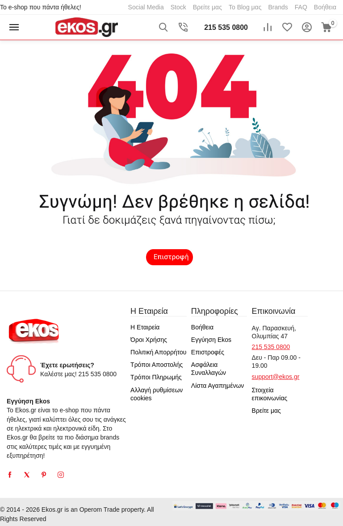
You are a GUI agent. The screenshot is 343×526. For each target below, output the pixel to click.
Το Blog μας (245, 7)
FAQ (301, 7)
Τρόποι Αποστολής (156, 364)
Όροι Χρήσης (148, 339)
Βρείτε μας (207, 7)
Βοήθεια (325, 7)
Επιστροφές (207, 352)
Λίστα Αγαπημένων (217, 385)
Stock (178, 7)
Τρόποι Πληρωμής (156, 377)
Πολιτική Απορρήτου (158, 352)
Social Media (146, 7)
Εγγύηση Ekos (211, 339)
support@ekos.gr (276, 376)
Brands (278, 7)
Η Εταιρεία (144, 327)
